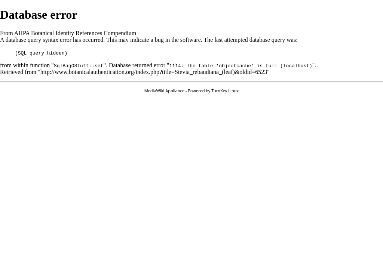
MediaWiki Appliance (164, 90)
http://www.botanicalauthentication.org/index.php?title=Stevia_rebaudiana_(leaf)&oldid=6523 (153, 72)
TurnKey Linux (225, 90)
